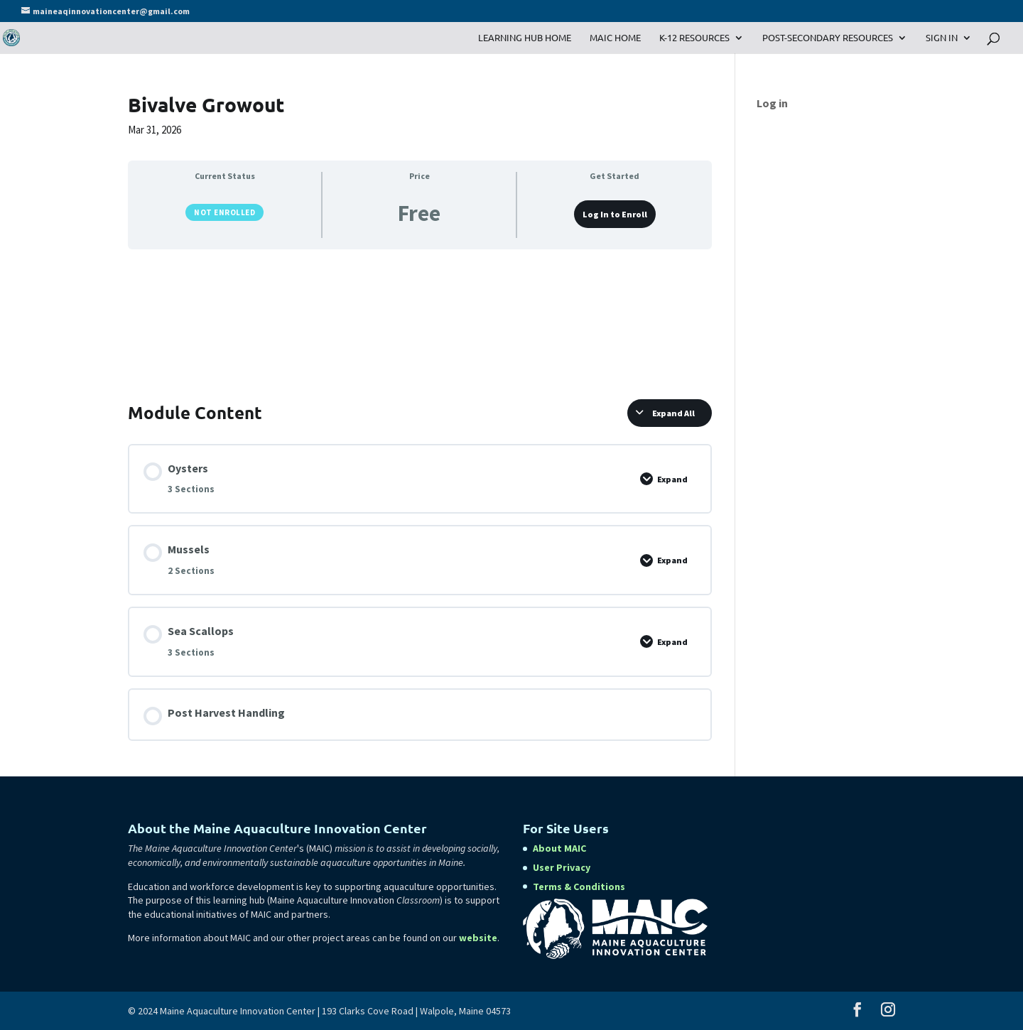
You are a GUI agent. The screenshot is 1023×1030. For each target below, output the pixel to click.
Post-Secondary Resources (827, 38)
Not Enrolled (224, 212)
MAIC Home (615, 38)
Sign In (942, 38)
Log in (772, 103)
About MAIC (559, 848)
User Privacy (561, 867)
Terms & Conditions (579, 886)
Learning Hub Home (524, 38)
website (478, 937)
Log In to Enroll (615, 214)
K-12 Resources (694, 38)
